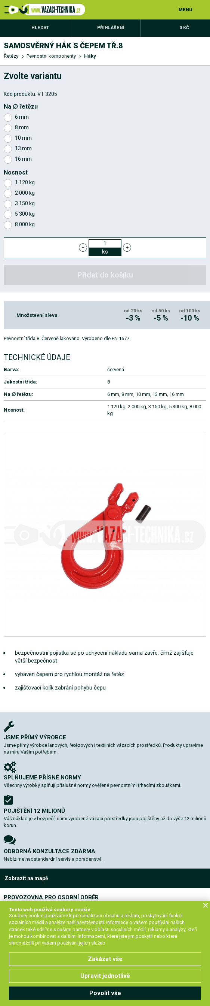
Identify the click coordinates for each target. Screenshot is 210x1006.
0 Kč (184, 27)
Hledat (40, 27)
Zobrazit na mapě (26, 878)
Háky (90, 56)
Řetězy (11, 56)
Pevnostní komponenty (51, 56)
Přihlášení (110, 27)
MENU (185, 9)
